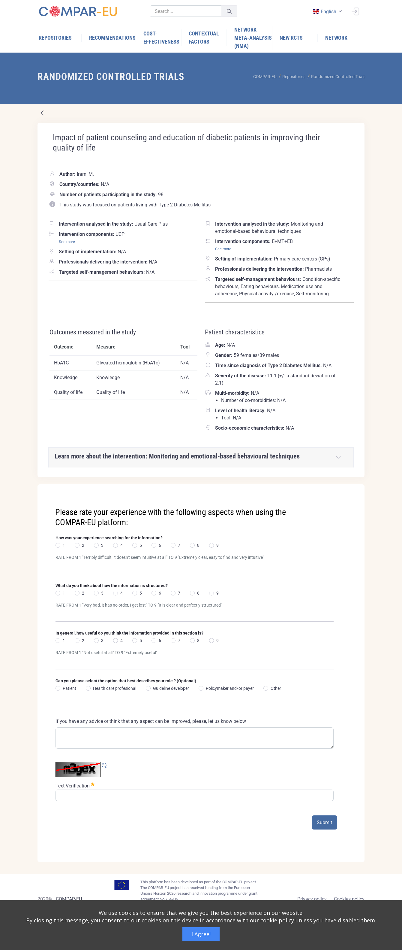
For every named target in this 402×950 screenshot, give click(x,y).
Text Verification (75, 785)
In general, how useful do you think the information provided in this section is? (129, 633)
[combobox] (327, 11)
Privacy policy (312, 899)
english (324, 11)
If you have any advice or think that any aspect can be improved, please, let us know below (151, 721)
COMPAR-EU (69, 899)
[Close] (356, 489)
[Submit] (229, 11)
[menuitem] (60, 38)
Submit (324, 822)
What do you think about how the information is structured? (112, 585)
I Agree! (201, 934)
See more (67, 241)
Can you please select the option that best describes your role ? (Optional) (126, 680)
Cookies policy (349, 899)
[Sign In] (355, 11)
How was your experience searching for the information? (109, 537)
